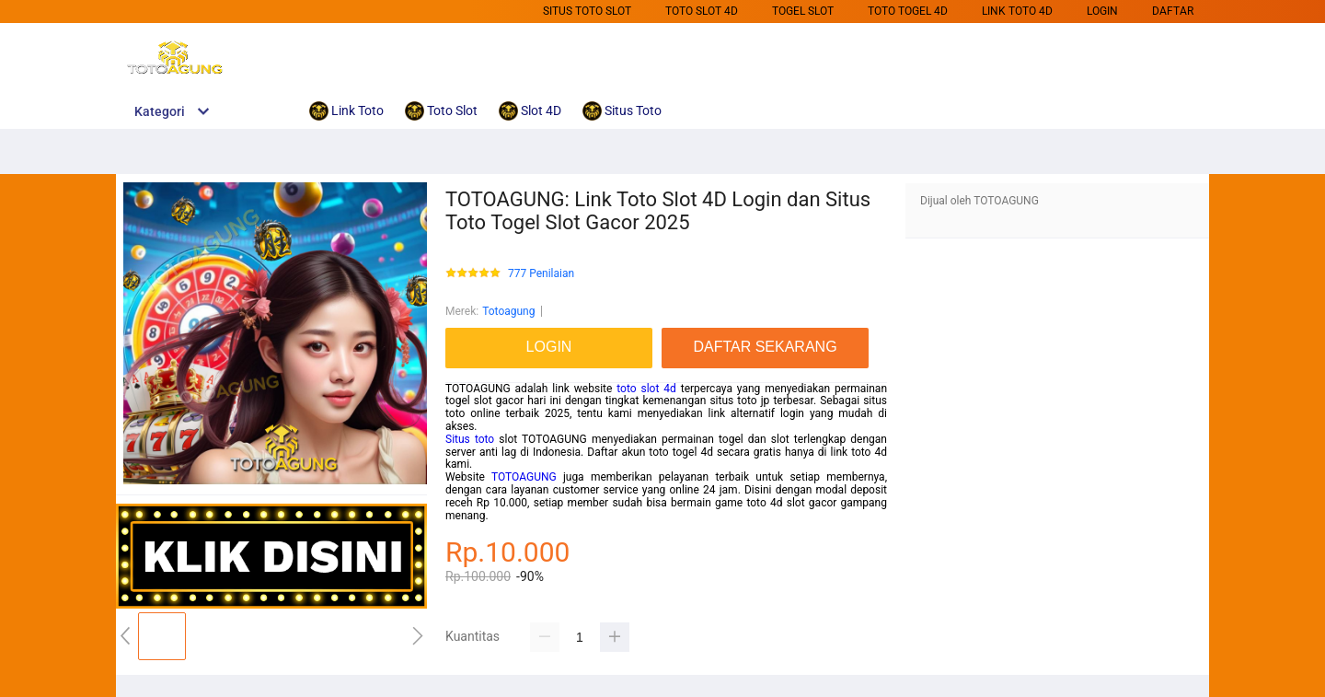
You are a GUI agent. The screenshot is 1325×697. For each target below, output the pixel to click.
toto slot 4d (646, 388)
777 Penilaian (541, 274)
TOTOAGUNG (524, 476)
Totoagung (508, 311)
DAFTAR (1172, 11)
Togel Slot (803, 11)
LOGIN (1102, 11)
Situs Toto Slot (587, 11)
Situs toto (469, 439)
